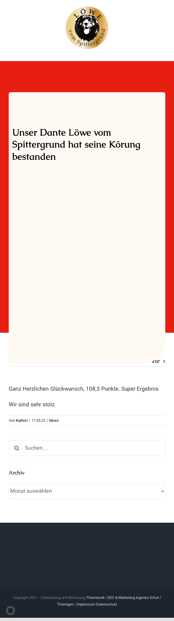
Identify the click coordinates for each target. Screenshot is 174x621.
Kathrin (22, 420)
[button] (10, 610)
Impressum (85, 604)
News (54, 420)
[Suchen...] (87, 448)
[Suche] (17, 448)
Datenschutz (106, 604)
